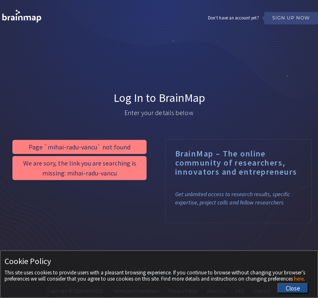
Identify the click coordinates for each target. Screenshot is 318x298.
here (299, 278)
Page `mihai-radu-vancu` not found (79, 147)
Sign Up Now (291, 18)
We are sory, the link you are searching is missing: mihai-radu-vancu (79, 168)
